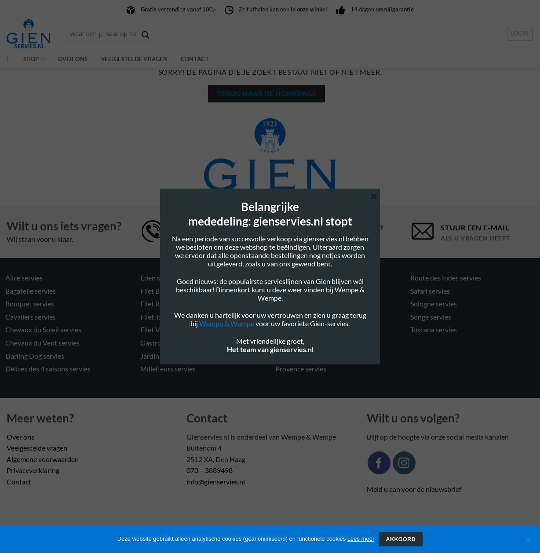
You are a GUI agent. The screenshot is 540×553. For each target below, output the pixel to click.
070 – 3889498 (209, 470)
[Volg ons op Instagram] (404, 462)
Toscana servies (433, 329)
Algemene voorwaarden (43, 459)
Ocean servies (296, 277)
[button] (520, 34)
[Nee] (528, 542)
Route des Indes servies (445, 277)
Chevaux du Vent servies (42, 342)
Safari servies (430, 291)
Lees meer (360, 538)
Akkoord (401, 539)
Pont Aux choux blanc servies (319, 329)
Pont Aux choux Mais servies (318, 356)
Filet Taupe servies (168, 317)
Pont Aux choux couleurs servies (324, 342)
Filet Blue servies (165, 291)
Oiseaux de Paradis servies (315, 317)
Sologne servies (433, 303)
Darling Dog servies (34, 356)
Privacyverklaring (33, 470)
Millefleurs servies (168, 368)
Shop (34, 59)
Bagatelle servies (30, 291)
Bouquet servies (29, 303)
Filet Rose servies (166, 303)
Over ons (73, 58)
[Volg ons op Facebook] (379, 462)
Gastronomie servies (171, 342)
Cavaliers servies (30, 317)
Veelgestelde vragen (134, 58)
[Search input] (103, 34)
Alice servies (24, 277)
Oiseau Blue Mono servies (314, 303)
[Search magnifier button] (145, 35)
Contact (195, 58)
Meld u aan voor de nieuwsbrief (414, 489)
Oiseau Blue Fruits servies (314, 291)
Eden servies (159, 277)
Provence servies (300, 368)
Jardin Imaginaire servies (177, 356)
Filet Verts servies (167, 329)
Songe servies (430, 317)
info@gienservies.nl (215, 481)
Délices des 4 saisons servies (48, 368)
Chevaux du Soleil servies (43, 329)
